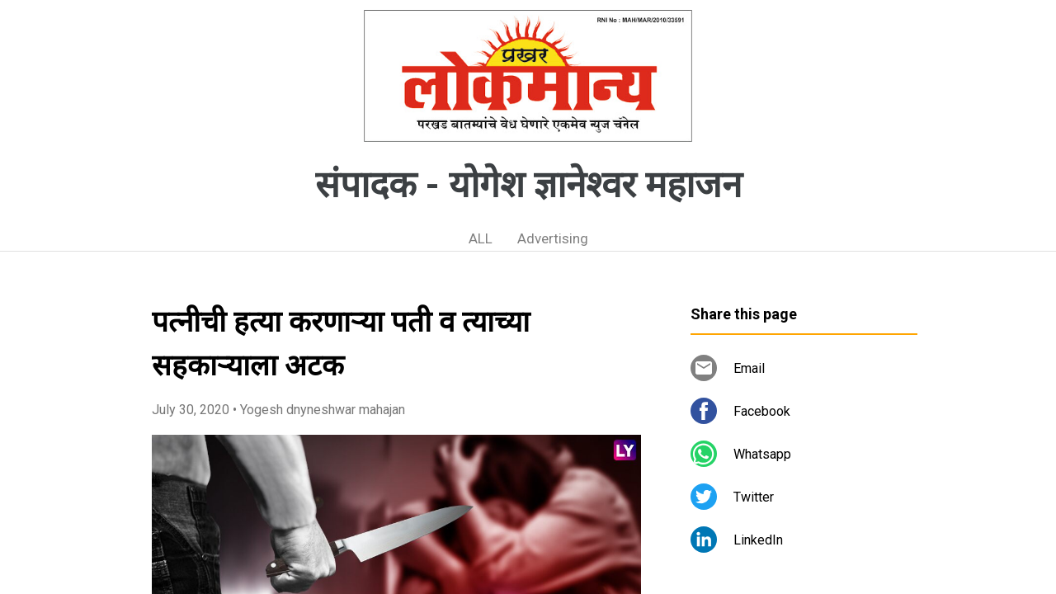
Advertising (552, 238)
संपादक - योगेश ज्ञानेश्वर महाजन (528, 184)
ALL (481, 238)
